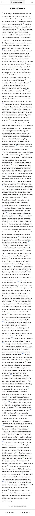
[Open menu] (2, 2)
